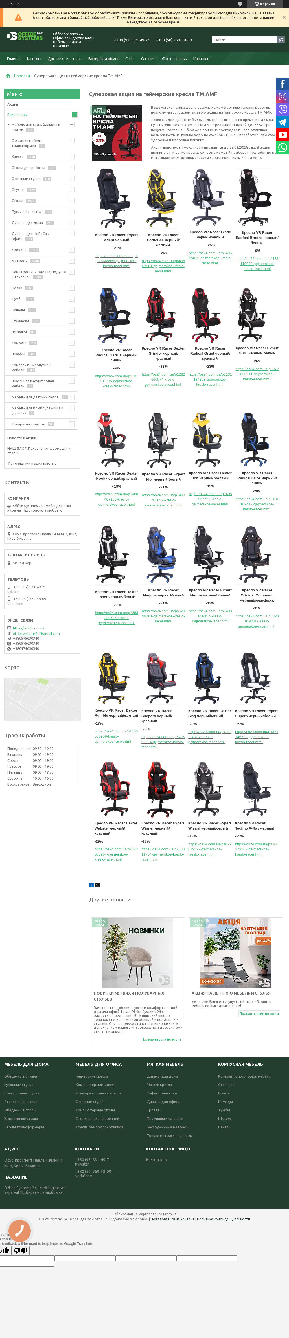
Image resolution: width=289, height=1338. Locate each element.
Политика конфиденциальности (223, 1219)
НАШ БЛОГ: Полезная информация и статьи (39, 450)
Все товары (17, 115)
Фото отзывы (175, 58)
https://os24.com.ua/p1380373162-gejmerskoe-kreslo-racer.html (256, 849)
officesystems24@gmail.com (36, 633)
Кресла (18, 157)
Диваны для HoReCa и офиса (31, 236)
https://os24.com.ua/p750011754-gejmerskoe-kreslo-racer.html (163, 854)
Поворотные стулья (21, 1093)
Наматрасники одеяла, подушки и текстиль (39, 274)
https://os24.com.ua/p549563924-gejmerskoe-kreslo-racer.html (163, 742)
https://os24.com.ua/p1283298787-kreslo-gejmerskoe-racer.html (209, 737)
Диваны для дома (27, 223)
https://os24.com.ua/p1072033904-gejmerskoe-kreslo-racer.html (116, 854)
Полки (17, 288)
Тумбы (17, 299)
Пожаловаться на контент (172, 1219)
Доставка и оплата (65, 58)
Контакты (202, 58)
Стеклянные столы (20, 1102)
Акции (12, 104)
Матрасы (20, 261)
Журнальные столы (21, 1118)
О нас (130, 58)
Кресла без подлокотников (99, 1127)
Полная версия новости (161, 1039)
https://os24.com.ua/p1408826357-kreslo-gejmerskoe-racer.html (210, 616)
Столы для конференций (97, 1118)
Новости (22, 76)
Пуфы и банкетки (27, 212)
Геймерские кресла (92, 1076)
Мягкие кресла (159, 1085)
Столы (17, 201)
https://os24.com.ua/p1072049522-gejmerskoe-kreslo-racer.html (209, 849)
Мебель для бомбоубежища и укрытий (37, 410)
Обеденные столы (20, 1110)
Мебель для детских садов (35, 397)
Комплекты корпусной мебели (31, 367)
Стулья (18, 190)
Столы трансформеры (24, 1127)
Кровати (19, 250)
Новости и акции (21, 438)
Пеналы (18, 310)
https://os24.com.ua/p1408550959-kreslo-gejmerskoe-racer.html (116, 736)
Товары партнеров (28, 424)
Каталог (34, 58)
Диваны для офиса (163, 1102)
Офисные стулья (26, 179)
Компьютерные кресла (96, 1085)
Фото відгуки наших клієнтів (32, 463)
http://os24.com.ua (28, 628)
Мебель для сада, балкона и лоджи (36, 126)
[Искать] (281, 39)
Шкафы (18, 354)
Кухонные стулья (18, 1085)
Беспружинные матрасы (168, 1127)
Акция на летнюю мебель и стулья (231, 993)
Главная (14, 58)
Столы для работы (28, 168)
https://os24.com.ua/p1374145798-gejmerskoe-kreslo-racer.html (256, 737)
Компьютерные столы (95, 1110)
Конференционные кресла (98, 1093)
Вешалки (19, 332)
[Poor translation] (21, 1250)
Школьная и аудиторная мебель (33, 383)
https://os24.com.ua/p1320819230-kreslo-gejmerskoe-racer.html (257, 621)
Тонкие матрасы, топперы (170, 1135)
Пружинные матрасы (165, 1118)
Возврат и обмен (104, 58)
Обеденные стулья (20, 1076)
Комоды (19, 343)
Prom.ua (170, 1214)
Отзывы (148, 58)
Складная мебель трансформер (27, 143)
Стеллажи (20, 321)
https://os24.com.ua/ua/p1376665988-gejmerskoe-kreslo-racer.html (116, 261)
